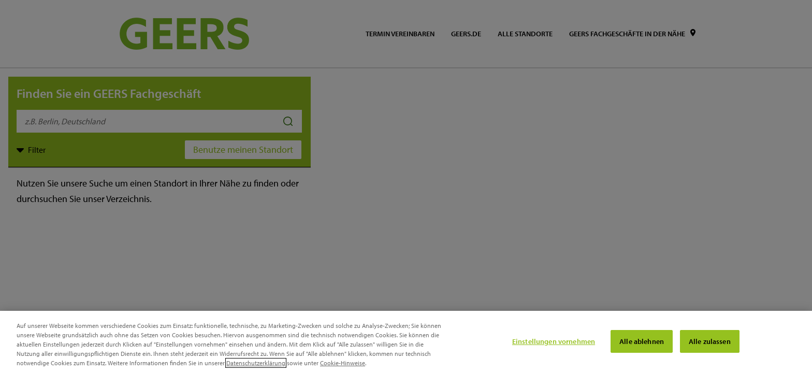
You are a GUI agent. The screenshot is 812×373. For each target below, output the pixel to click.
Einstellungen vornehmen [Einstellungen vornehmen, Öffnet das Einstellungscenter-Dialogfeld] (553, 341)
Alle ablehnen (641, 341)
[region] (406, 342)
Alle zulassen (710, 341)
